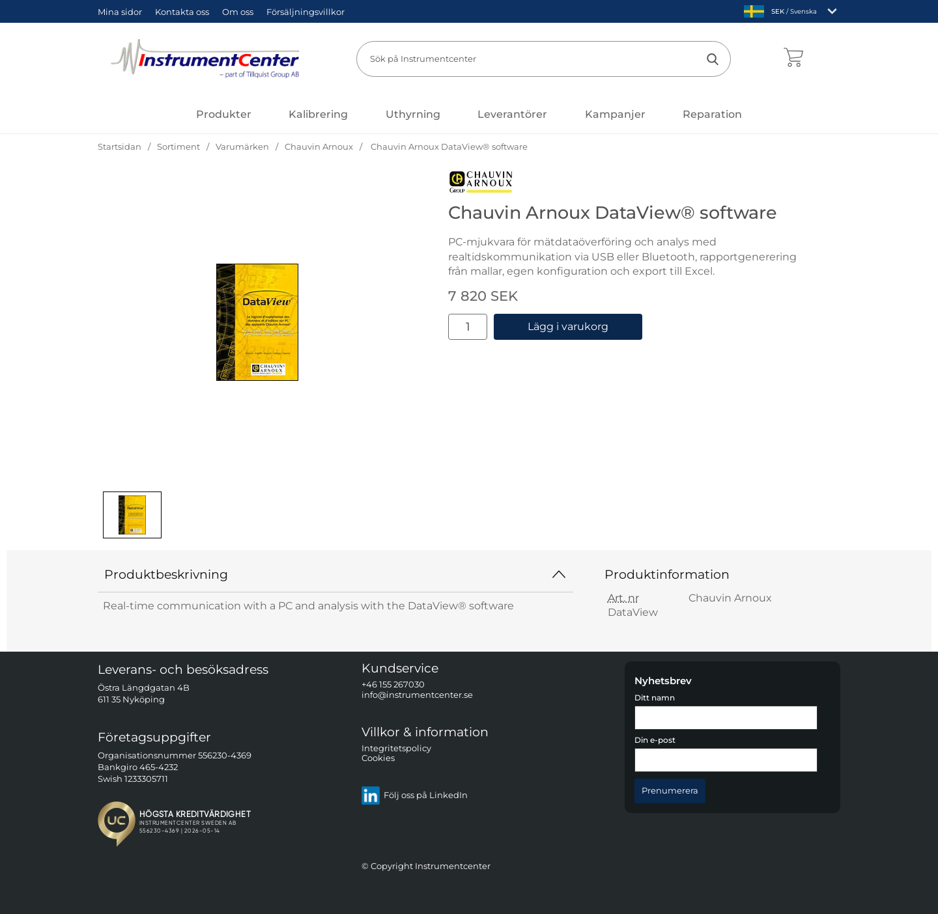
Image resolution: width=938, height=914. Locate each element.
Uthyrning (413, 114)
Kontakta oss (182, 12)
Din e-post (654, 740)
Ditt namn (654, 697)
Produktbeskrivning (335, 574)
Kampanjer (615, 114)
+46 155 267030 (393, 685)
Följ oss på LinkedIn (415, 795)
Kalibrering (318, 114)
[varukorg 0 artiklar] (793, 58)
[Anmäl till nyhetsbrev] (669, 791)
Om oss (237, 12)
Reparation (712, 114)
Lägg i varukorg (568, 326)
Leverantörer (512, 114)
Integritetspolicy (396, 748)
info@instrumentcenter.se (417, 695)
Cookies (378, 759)
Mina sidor (120, 12)
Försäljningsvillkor (305, 12)
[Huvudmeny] (224, 114)
